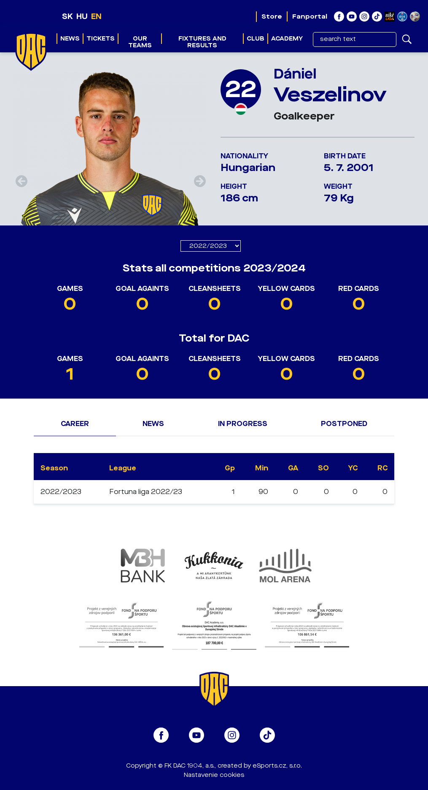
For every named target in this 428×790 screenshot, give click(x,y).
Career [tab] (75, 423)
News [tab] (153, 423)
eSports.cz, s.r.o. (277, 766)
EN (96, 16)
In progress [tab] (242, 423)
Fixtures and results (202, 42)
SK (67, 16)
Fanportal (309, 16)
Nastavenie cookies (214, 775)
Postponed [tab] (344, 423)
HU (82, 16)
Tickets (100, 39)
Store (271, 16)
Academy (287, 39)
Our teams (140, 42)
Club (255, 39)
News (70, 39)
